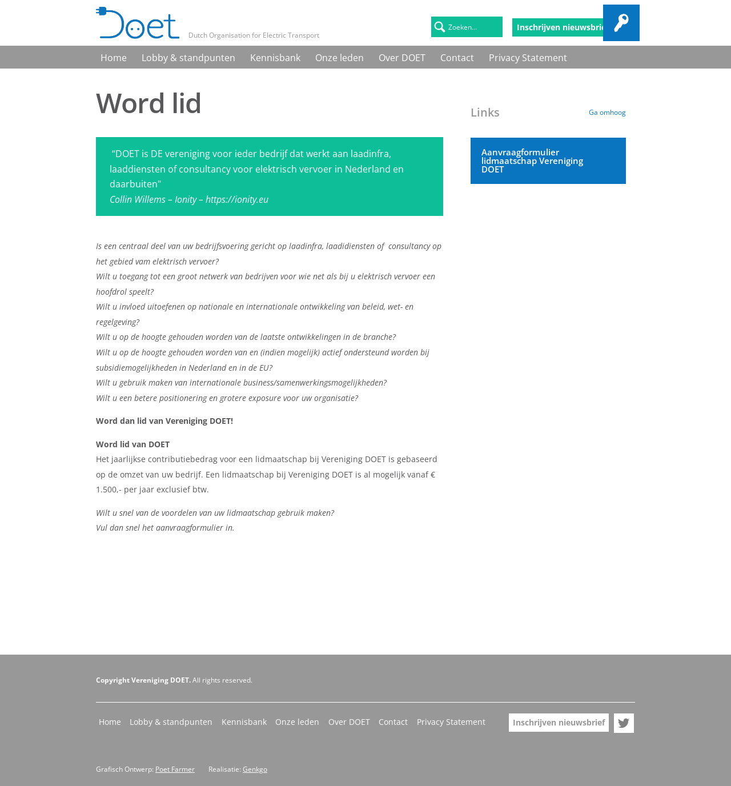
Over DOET (334, 56)
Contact (374, 56)
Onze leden (285, 56)
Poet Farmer (175, 769)
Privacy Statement (429, 56)
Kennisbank (235, 56)
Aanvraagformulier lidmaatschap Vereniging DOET (529, 159)
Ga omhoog (607, 112)
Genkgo (255, 769)
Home (107, 56)
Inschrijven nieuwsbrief (563, 27)
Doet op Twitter (626, 27)
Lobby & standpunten (165, 56)
